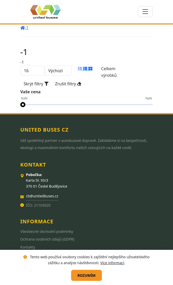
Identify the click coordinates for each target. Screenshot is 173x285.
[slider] (22, 104)
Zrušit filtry (68, 84)
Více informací (112, 262)
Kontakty (27, 247)
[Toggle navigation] (145, 11)
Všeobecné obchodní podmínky (46, 231)
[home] (22, 28)
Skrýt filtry (36, 84)
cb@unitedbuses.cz (42, 196)
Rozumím (87, 275)
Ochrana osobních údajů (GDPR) (47, 239)
